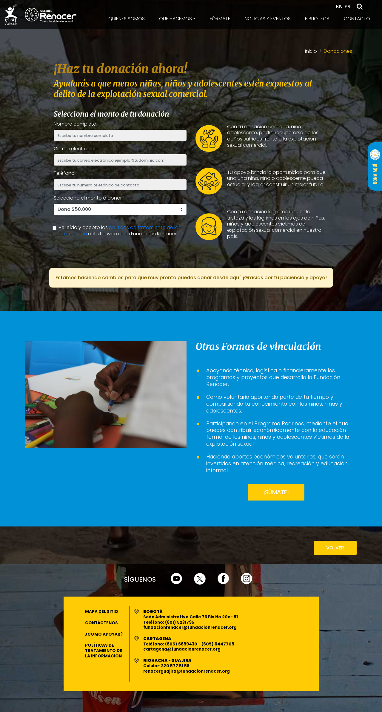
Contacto (357, 18)
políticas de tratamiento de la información (118, 230)
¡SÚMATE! (276, 492)
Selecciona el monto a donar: (88, 198)
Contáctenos (101, 623)
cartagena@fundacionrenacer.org (182, 649)
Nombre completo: (75, 124)
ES (347, 7)
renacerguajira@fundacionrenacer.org (186, 671)
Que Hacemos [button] (175, 18)
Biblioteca (317, 18)
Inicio (311, 51)
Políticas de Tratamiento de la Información (103, 651)
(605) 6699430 (181, 644)
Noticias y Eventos (268, 18)
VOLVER (335, 547)
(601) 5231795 (179, 622)
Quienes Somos (126, 18)
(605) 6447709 (217, 644)
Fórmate (220, 18)
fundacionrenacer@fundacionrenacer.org (190, 627)
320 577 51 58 (175, 666)
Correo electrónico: (76, 149)
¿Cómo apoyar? (104, 634)
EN (339, 7)
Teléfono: (65, 173)
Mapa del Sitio (101, 611)
